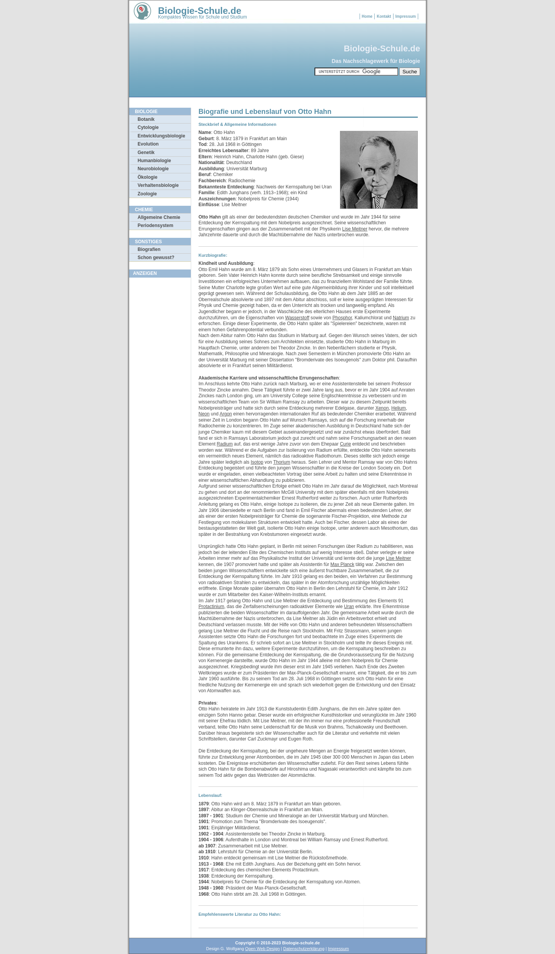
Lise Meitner (354, 229)
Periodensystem (155, 225)
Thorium (281, 462)
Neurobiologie (153, 168)
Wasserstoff (297, 317)
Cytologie (148, 127)
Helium (398, 408)
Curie (345, 444)
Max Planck (342, 564)
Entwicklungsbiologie (161, 136)
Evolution (148, 144)
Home (367, 16)
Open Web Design (262, 948)
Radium (224, 444)
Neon (204, 414)
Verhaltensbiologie (158, 185)
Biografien (149, 249)
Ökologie (147, 177)
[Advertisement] (160, 397)
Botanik (146, 119)
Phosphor (342, 317)
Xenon (382, 408)
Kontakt (384, 16)
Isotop (257, 462)
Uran (349, 606)
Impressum (405, 16)
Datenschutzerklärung (304, 948)
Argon (226, 414)
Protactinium (211, 606)
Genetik (146, 152)
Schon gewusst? (156, 257)
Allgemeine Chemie (159, 217)
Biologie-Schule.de (199, 10)
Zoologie (147, 194)
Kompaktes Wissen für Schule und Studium (202, 17)
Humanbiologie (154, 160)
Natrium (401, 317)
